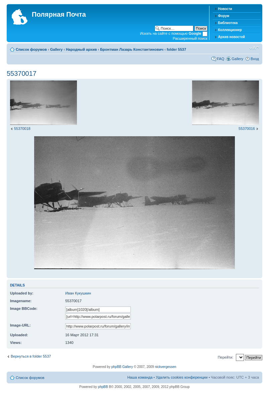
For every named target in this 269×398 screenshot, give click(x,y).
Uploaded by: (21, 293)
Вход (255, 59)
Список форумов (31, 49)
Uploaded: (19, 335)
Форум (223, 16)
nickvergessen (165, 367)
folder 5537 (176, 49)
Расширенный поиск (190, 38)
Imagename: (20, 301)
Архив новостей (231, 37)
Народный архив (81, 49)
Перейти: (226, 357)
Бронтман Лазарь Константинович (131, 49)
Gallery (56, 49)
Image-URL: (20, 325)
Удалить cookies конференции (182, 377)
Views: (16, 343)
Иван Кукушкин (78, 293)
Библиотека (228, 23)
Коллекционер (230, 30)
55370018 (22, 129)
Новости (225, 9)
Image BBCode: (23, 309)
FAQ (220, 59)
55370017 (21, 73)
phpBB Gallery (122, 367)
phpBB (103, 387)
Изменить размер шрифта (254, 48)
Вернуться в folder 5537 (31, 356)
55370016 (247, 129)
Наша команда (139, 377)
